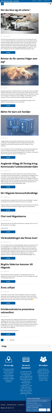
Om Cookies (14, 410)
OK (48, 409)
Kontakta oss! (47, 1)
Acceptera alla (43, 409)
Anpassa (28, 409)
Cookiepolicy (29, 407)
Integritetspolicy (35, 407)
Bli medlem (40, 1)
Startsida (34, 1)
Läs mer (8, 52)
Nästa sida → (12, 340)
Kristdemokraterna (11, 404)
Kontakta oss (21, 404)
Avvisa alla (35, 409)
